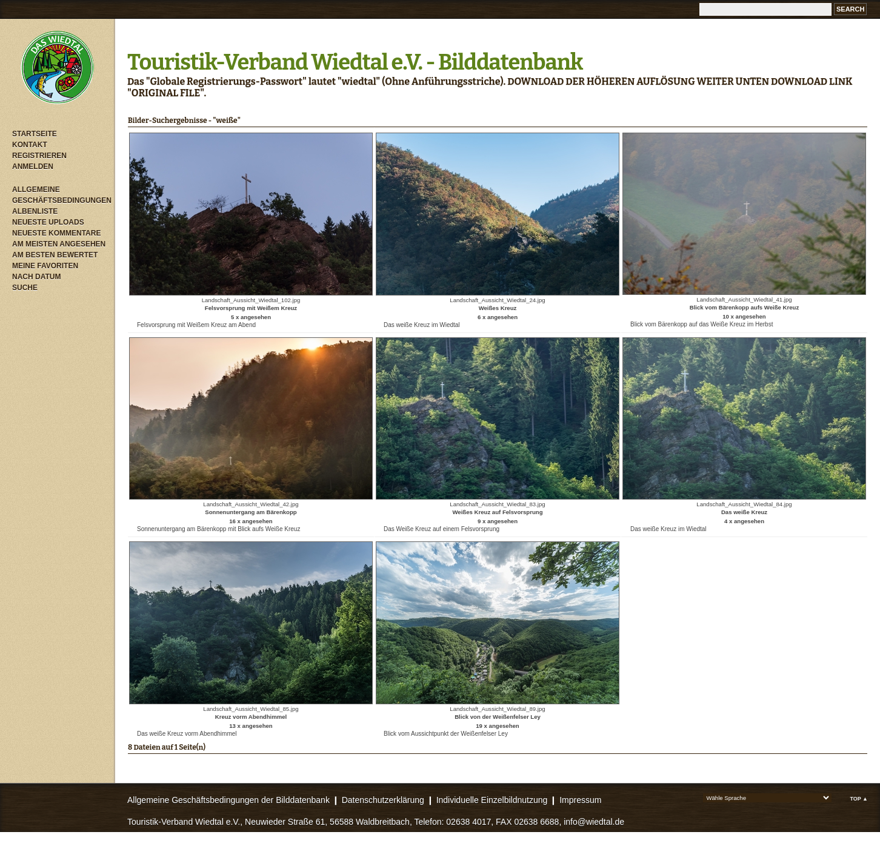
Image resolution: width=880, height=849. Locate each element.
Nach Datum (36, 277)
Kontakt (29, 144)
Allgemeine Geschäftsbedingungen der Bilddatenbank (228, 800)
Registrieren (39, 155)
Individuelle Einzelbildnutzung (492, 800)
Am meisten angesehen (58, 244)
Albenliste (35, 211)
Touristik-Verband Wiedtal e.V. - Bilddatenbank (354, 62)
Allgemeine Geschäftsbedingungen (60, 195)
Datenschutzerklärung (383, 800)
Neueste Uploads (48, 222)
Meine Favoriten (45, 266)
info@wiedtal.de (594, 822)
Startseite (34, 134)
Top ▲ (859, 799)
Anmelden (32, 166)
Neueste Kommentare (56, 233)
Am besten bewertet (55, 255)
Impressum (580, 800)
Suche (25, 287)
